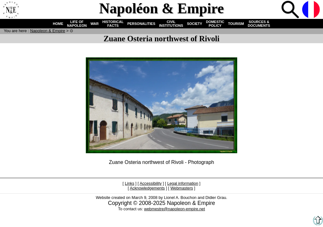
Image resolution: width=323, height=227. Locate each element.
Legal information (182, 183)
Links (129, 183)
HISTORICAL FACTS (113, 23)
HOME (58, 24)
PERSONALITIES (141, 24)
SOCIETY (194, 24)
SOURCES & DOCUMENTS (259, 23)
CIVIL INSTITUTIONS (171, 23)
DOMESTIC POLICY (215, 23)
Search (290, 10)
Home (10, 10)
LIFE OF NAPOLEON (77, 23)
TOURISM (236, 24)
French (311, 10)
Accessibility (151, 183)
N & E (47, 30)
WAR (95, 24)
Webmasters (181, 188)
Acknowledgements (147, 188)
